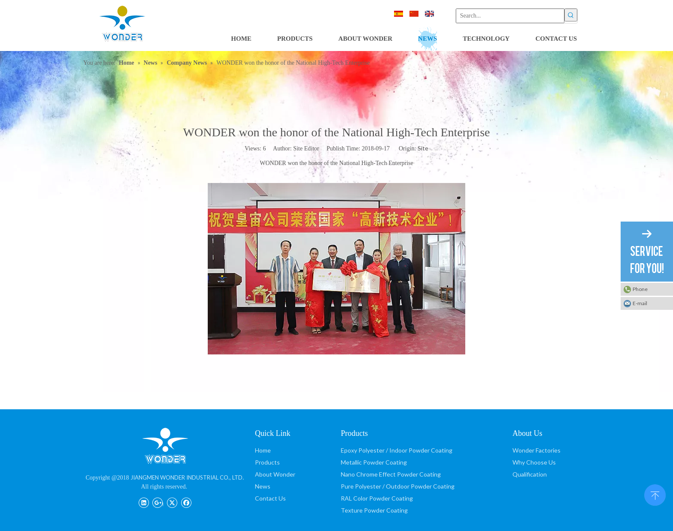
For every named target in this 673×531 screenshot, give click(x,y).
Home (263, 450)
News (262, 486)
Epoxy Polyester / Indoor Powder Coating (396, 450)
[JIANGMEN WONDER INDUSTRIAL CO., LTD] (164, 445)
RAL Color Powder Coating (377, 498)
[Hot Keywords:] (570, 15)
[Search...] (510, 16)
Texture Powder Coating (374, 510)
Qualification (529, 474)
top (655, 494)
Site (423, 148)
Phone (640, 289)
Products (267, 462)
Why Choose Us (534, 462)
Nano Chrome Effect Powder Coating (391, 474)
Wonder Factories (536, 450)
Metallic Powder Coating (374, 462)
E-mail (640, 303)
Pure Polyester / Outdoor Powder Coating (398, 486)
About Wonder (275, 474)
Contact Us (270, 498)
